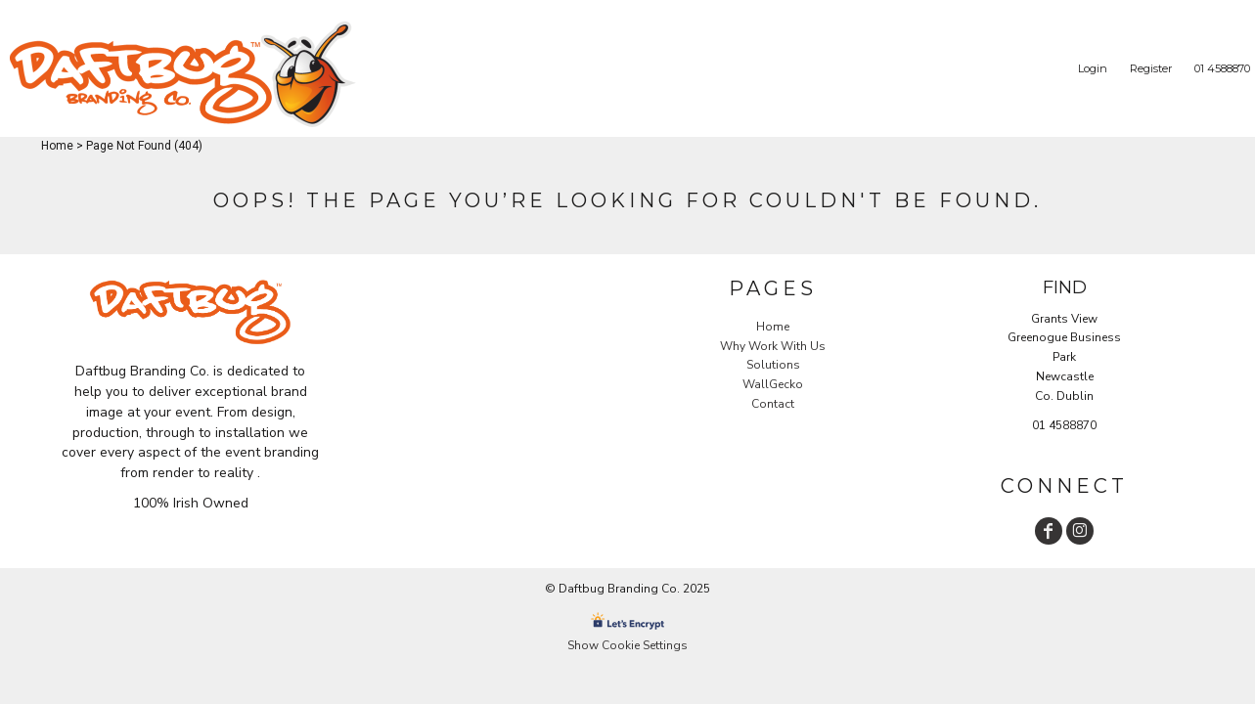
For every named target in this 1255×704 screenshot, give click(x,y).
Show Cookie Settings (627, 645)
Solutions (773, 365)
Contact (772, 404)
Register (1151, 68)
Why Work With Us (773, 346)
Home (57, 146)
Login (1092, 68)
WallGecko (772, 384)
